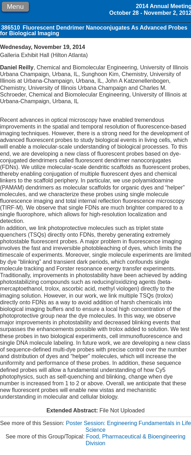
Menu (15, 6)
